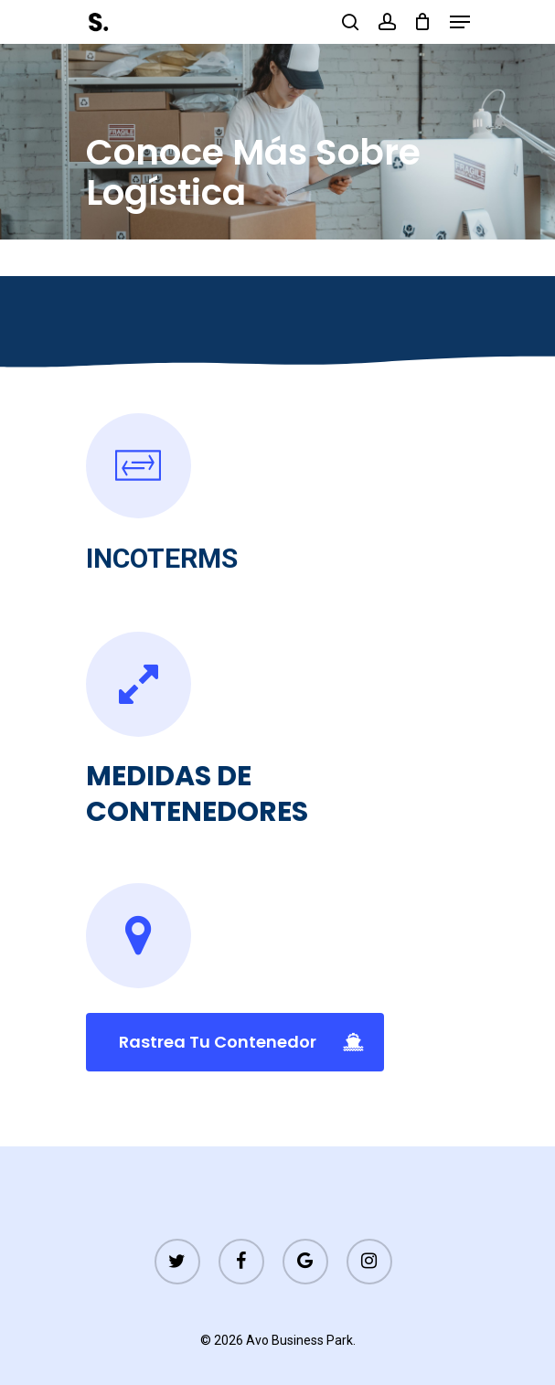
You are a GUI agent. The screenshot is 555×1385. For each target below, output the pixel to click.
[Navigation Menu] (460, 22)
